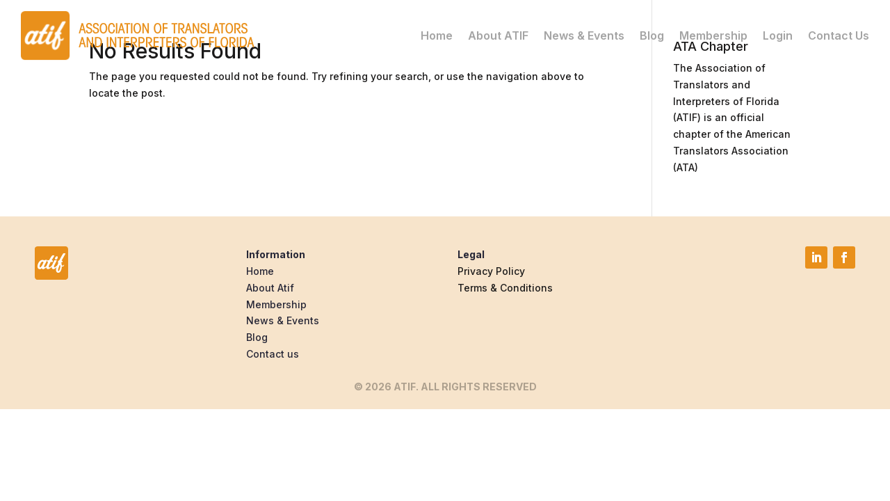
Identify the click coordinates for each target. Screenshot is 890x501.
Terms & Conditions (505, 288)
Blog (652, 35)
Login (778, 35)
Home (437, 35)
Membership (713, 35)
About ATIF (498, 35)
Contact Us (838, 35)
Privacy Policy (491, 271)
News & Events (584, 35)
